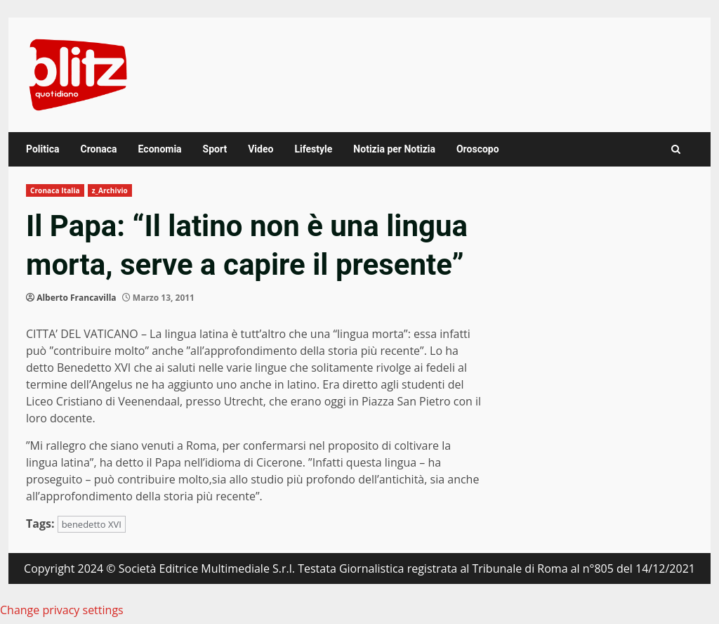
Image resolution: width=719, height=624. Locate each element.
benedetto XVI (91, 524)
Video (260, 149)
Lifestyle (313, 149)
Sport (215, 149)
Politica (42, 149)
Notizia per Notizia (394, 149)
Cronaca (98, 149)
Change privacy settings (62, 610)
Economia (160, 149)
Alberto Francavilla (76, 298)
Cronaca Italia (55, 190)
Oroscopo (477, 149)
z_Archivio (110, 190)
